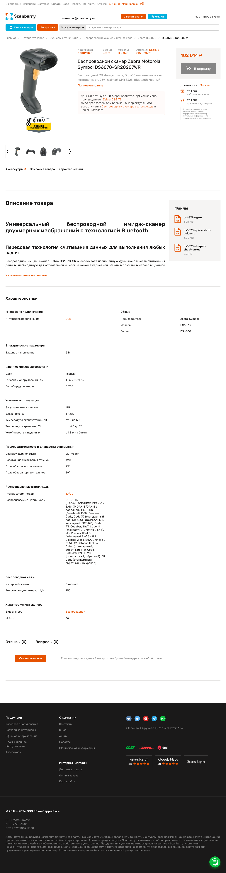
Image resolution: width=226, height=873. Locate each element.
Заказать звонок (133, 16)
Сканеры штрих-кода (64, 38)
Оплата (56, 4)
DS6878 (123, 53)
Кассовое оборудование (22, 724)
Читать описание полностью (26, 275)
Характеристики (71, 169)
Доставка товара (70, 769)
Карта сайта (67, 781)
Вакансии (29, 4)
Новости (76, 4)
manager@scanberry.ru (78, 18)
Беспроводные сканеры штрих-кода (108, 38)
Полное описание (90, 85)
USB (68, 318)
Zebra (106, 53)
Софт (65, 4)
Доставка (44, 4)
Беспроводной (75, 611)
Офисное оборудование (21, 736)
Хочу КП (157, 16)
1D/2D (69, 493)
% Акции (114, 4)
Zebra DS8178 (112, 99)
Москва (205, 85)
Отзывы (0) (16, 641)
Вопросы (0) (47, 641)
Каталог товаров (33, 38)
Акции (63, 736)
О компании (13, 4)
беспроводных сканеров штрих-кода (128, 106)
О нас (62, 730)
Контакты (89, 4)
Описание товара (42, 169)
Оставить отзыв (30, 658)
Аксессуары (16, 169)
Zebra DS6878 (147, 38)
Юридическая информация (77, 748)
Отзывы (102, 4)
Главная (11, 38)
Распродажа (47, 27)
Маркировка (133, 4)
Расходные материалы (21, 730)
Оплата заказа (68, 775)
